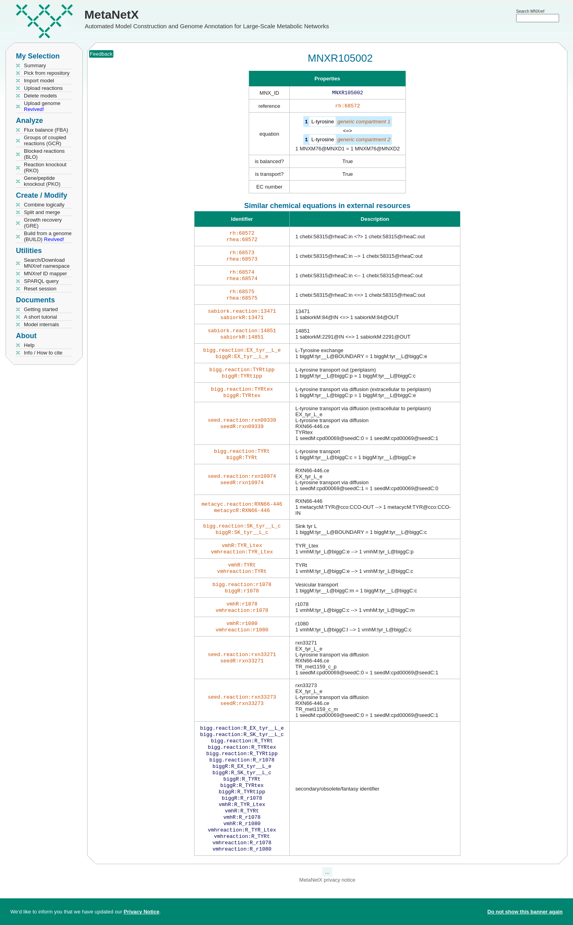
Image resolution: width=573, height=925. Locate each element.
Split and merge (42, 212)
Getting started (41, 309)
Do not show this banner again (525, 912)
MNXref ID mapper (45, 274)
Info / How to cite (43, 353)
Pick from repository (47, 73)
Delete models (40, 96)
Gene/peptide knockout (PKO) (42, 181)
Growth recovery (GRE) (43, 223)
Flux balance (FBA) (46, 130)
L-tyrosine (322, 123)
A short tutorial (40, 317)
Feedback (101, 54)
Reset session (40, 289)
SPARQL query (41, 281)
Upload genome (42, 106)
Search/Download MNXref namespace (47, 263)
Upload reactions (43, 88)
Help (29, 345)
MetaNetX (111, 14)
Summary (35, 65)
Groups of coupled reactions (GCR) (45, 140)
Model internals (41, 324)
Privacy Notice (142, 912)
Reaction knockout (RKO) (45, 167)
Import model (39, 81)
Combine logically (44, 205)
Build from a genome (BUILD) (48, 236)
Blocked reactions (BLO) (44, 154)
